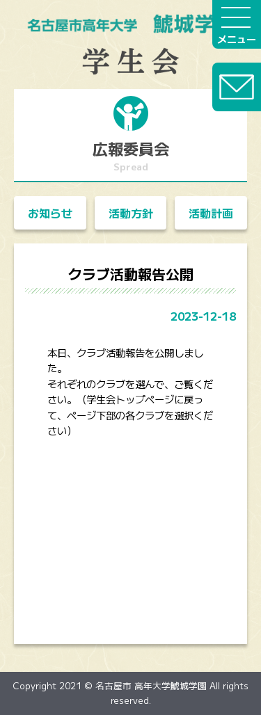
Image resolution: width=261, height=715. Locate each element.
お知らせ (50, 212)
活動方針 (131, 212)
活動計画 (211, 212)
